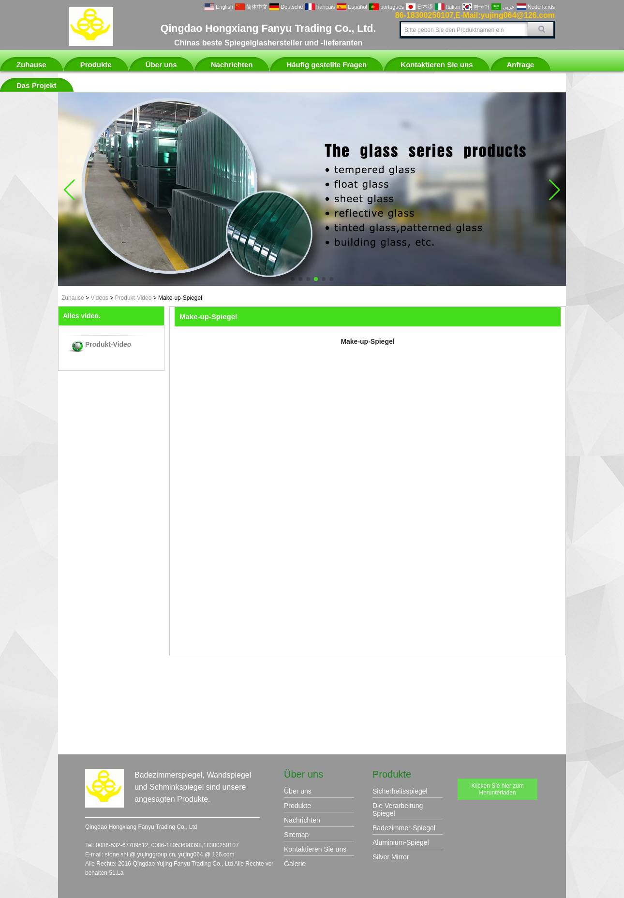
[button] (293, 279)
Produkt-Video (133, 297)
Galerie (295, 864)
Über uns (161, 64)
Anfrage (521, 64)
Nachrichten (232, 64)
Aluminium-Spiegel (400, 842)
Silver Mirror (390, 857)
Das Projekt (36, 85)
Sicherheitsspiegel (400, 791)
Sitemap (296, 835)
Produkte (96, 64)
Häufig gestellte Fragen (326, 64)
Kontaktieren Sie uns (437, 64)
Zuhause (31, 64)
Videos (99, 297)
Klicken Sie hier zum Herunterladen (497, 789)
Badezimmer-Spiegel (403, 828)
